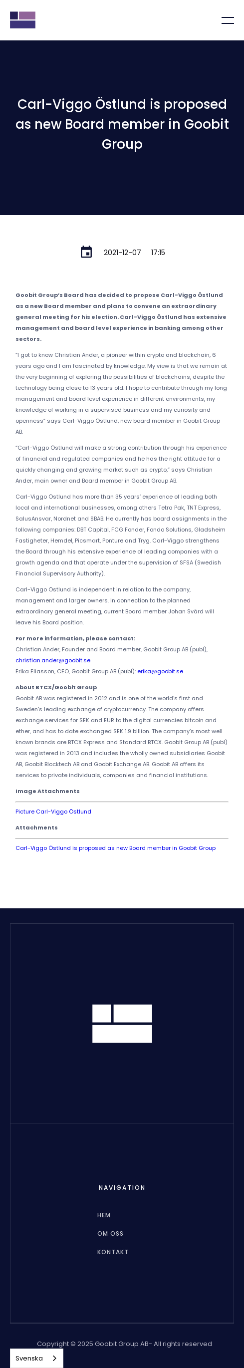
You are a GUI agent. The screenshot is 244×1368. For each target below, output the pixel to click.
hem (104, 1215)
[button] (221, 19)
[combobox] (36, 1358)
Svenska (29, 1358)
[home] (22, 20)
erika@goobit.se (160, 671)
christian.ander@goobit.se (52, 660)
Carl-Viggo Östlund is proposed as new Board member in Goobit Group (115, 848)
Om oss (110, 1233)
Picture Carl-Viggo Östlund (53, 812)
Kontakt (113, 1252)
